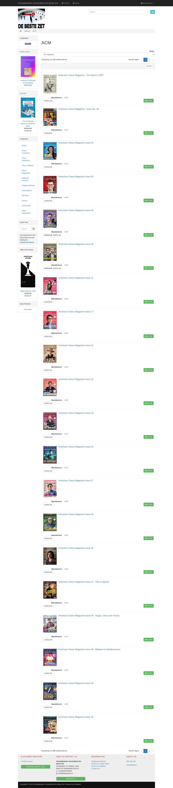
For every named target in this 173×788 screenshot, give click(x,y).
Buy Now (148, 100)
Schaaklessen (132, 765)
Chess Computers (26, 152)
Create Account (27, 761)
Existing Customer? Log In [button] (35, 767)
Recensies (28, 309)
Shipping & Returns (98, 761)
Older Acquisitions (26, 212)
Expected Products (25, 179)
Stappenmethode (28, 185)
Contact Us (95, 768)
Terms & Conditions (98, 766)
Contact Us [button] (70, 779)
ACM (66, 98)
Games (24, 201)
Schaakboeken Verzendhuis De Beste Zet (38, 3)
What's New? (25, 52)
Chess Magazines (26, 172)
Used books (26, 206)
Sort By (149, 66)
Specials (23, 93)
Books (24, 146)
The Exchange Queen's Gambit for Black (28, 123)
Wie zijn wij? (131, 761)
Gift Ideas (25, 196)
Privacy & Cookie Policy (100, 764)
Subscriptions (27, 190)
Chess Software (28, 165)
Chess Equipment (26, 159)
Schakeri (77, 784)
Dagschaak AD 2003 (28, 291)
